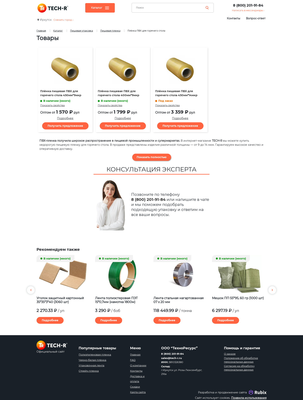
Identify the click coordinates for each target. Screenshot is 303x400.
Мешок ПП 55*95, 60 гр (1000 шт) (238, 298)
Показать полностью (152, 157)
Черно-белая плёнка (92, 359)
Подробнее (65, 118)
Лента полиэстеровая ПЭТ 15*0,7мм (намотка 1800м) (116, 300)
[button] (272, 290)
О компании (138, 365)
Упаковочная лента (91, 365)
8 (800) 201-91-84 (248, 5)
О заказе (230, 353)
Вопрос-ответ (256, 18)
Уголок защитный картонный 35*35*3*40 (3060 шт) (60, 300)
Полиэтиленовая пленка (95, 354)
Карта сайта (138, 392)
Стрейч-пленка (89, 370)
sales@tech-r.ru (171, 358)
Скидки (135, 386)
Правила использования (248, 398)
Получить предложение (65, 126)
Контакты (233, 18)
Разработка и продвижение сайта (222, 392)
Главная (135, 354)
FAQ (132, 359)
